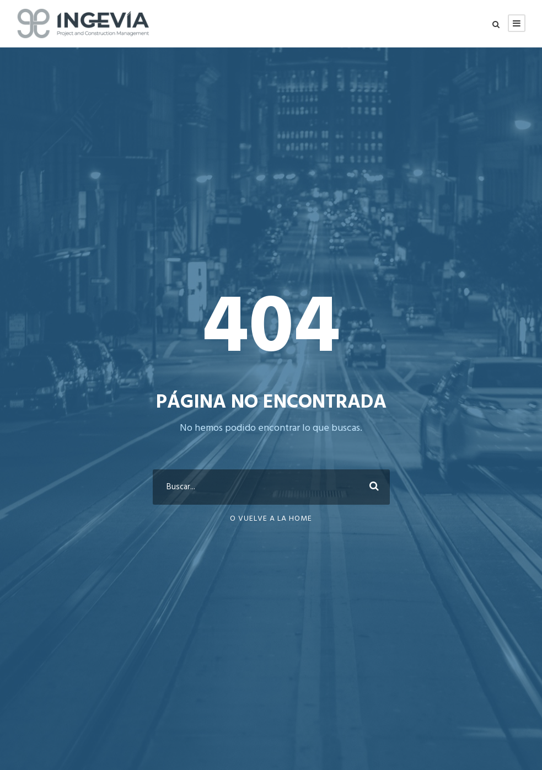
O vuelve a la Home (271, 518)
